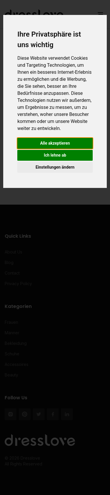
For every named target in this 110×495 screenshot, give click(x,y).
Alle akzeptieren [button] (55, 143)
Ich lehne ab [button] (55, 155)
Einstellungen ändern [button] (55, 167)
